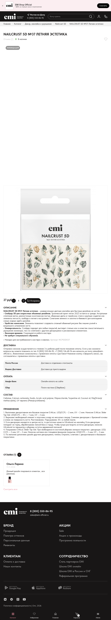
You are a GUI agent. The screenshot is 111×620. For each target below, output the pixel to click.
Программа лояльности (72, 540)
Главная (7, 24)
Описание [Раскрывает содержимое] (9, 307)
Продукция (9, 530)
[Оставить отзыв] (19, 455)
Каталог (17, 24)
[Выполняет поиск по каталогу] (90, 16)
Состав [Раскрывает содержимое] (8, 394)
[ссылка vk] (5, 599)
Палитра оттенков (13, 535)
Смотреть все (10, 489)
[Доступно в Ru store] (66, 588)
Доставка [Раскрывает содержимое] (9, 345)
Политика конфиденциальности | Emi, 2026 (22, 606)
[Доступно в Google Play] (12, 588)
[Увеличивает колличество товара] (24, 301)
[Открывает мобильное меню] (98, 615)
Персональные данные (16, 540)
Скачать (103, 5)
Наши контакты (12, 566)
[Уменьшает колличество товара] (14, 301)
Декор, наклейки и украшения (38, 24)
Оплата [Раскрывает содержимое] (8, 376)
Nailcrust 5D (60, 24)
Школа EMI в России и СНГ (74, 571)
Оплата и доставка (14, 561)
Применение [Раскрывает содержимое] (11, 409)
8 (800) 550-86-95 (35, 18)
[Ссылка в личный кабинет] (99, 16)
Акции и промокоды (70, 535)
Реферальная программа (73, 575)
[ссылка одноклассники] (18, 599)
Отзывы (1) (8, 39)
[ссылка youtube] (24, 599)
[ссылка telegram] (11, 599)
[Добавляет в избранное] (106, 39)
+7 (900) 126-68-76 (63, 351)
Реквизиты (9, 545)
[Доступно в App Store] (39, 588)
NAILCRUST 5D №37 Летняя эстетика (86, 24)
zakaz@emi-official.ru (39, 515)
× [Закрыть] (2, 5)
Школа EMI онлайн (70, 566)
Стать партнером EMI (71, 561)
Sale (61, 530)
